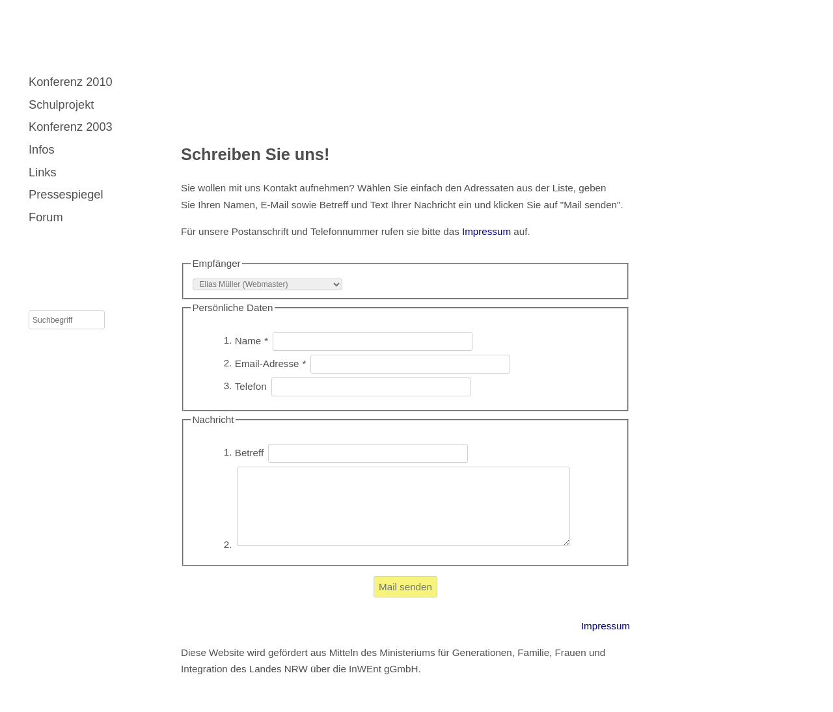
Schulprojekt (61, 104)
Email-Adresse (270, 362)
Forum (46, 217)
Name (251, 340)
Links (43, 172)
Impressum (486, 231)
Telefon (252, 385)
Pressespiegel (66, 194)
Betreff (251, 452)
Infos (42, 149)
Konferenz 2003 (71, 126)
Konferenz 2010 (71, 82)
